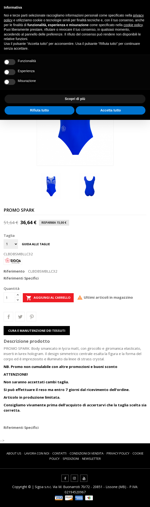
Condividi (8, 316)
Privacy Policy (118, 453)
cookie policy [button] (133, 25)
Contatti (59, 453)
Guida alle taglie (36, 244)
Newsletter (91, 458)
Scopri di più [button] (75, 99)
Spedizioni (71, 458)
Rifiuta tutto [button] (39, 110)
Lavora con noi (36, 453)
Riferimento (14, 271)
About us (13, 453)
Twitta (19, 316)
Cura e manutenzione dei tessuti (36, 330)
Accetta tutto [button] (110, 110)
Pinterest (31, 316)
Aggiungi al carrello (48, 298)
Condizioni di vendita (86, 453)
